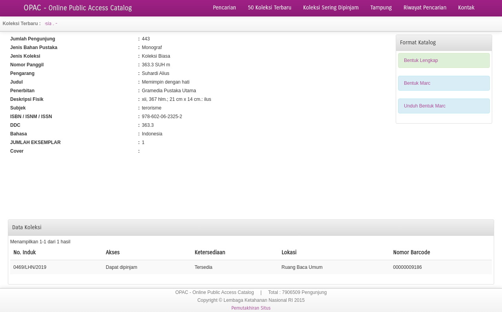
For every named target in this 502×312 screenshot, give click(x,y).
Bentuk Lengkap (421, 60)
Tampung (381, 7)
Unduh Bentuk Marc (425, 106)
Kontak (466, 7)
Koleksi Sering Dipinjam (331, 7)
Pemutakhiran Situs (251, 308)
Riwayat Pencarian (425, 7)
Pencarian (224, 7)
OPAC (78, 7)
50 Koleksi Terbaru (269, 7)
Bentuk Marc (417, 83)
